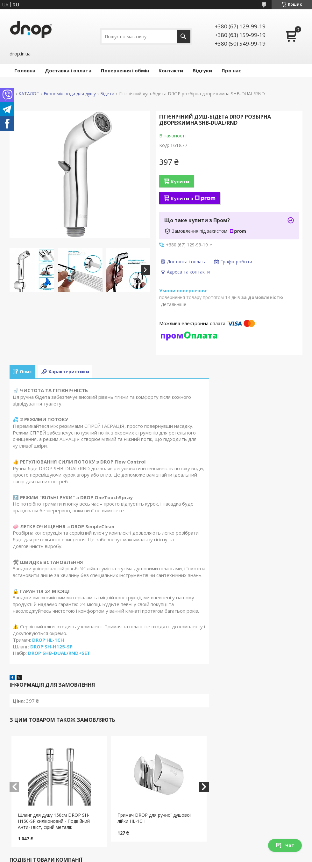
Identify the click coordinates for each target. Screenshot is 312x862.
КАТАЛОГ (28, 94)
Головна (24, 70)
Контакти (171, 70)
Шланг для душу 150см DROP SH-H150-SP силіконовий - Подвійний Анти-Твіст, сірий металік (54, 821)
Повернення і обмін (125, 70)
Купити (180, 181)
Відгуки (202, 70)
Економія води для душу (70, 94)
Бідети (107, 94)
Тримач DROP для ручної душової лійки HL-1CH (154, 818)
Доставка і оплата (68, 70)
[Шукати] (183, 36)
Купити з (193, 198)
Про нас (231, 70)
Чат (285, 845)
